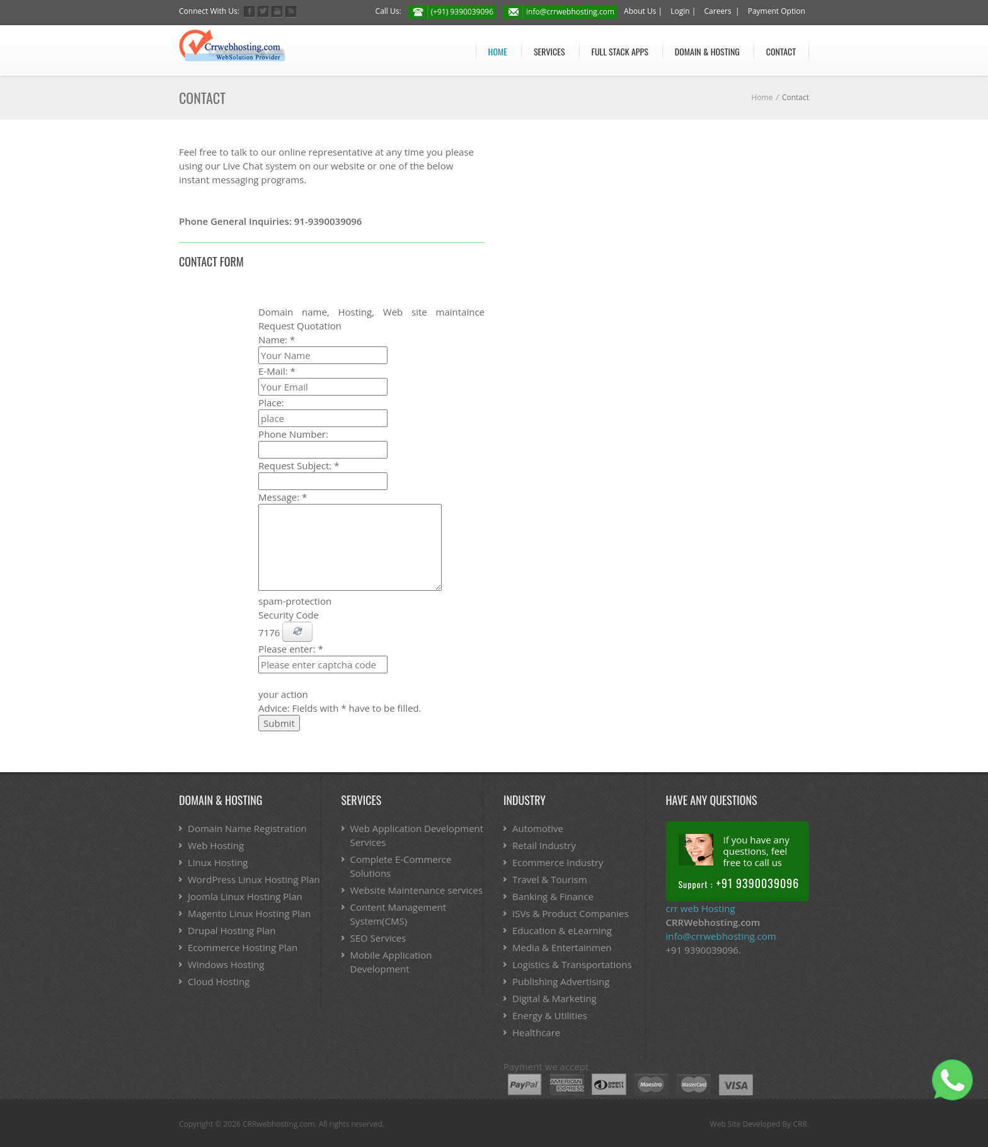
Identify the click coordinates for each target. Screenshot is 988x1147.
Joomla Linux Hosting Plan (245, 896)
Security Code (288, 614)
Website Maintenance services (416, 890)
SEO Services (378, 938)
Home (497, 51)
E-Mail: (277, 371)
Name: (276, 339)
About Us (640, 11)
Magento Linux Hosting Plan (249, 913)
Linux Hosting (218, 862)
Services (549, 51)
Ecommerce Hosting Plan (242, 947)
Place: (271, 402)
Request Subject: (298, 465)
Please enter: (290, 648)
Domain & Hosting (707, 51)
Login (679, 11)
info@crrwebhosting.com (570, 11)
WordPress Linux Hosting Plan (254, 879)
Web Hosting (216, 845)
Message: (282, 497)
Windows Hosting (226, 964)
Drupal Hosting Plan (231, 930)
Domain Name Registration (247, 828)
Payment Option (776, 11)
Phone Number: (293, 434)
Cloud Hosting (219, 981)
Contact (781, 51)
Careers (718, 11)
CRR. (801, 1124)
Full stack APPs (620, 51)
